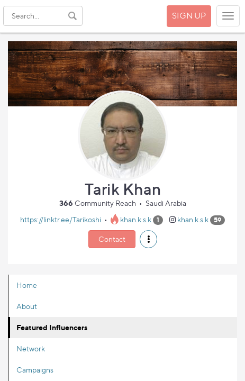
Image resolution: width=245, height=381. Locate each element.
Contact (111, 238)
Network (30, 348)
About (26, 306)
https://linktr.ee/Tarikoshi (60, 219)
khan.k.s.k (135, 219)
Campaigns (34, 369)
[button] (148, 239)
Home (26, 284)
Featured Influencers (51, 327)
